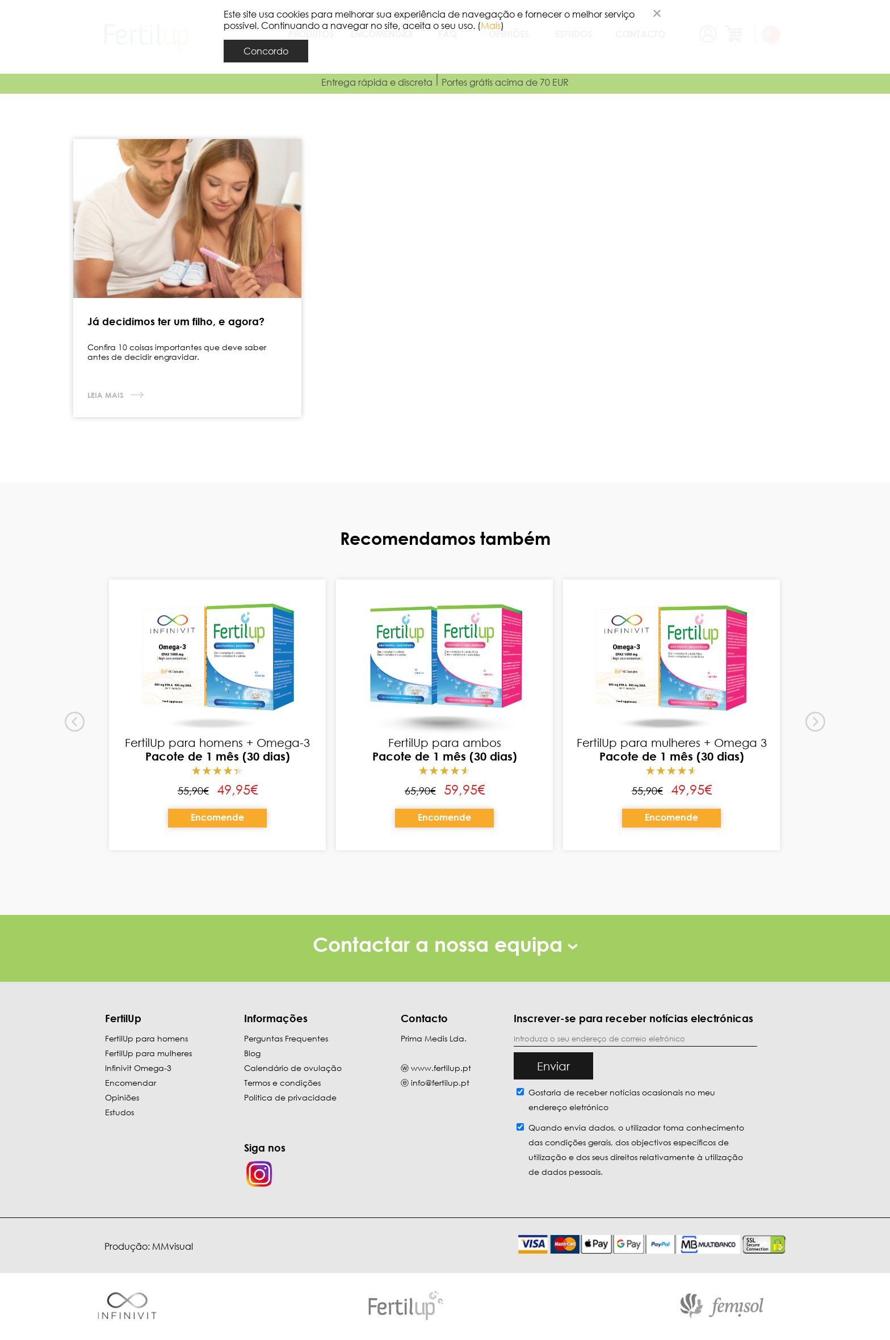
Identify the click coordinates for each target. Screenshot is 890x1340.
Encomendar (130, 1082)
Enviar (553, 1066)
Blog (252, 1053)
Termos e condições (282, 1082)
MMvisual (172, 1246)
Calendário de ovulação (293, 1068)
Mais (491, 25)
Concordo (266, 51)
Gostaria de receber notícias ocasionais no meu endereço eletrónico (621, 1099)
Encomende (217, 817)
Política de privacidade (290, 1097)
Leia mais (106, 395)
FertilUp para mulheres (148, 1053)
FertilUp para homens (146, 1038)
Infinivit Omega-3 (138, 1068)
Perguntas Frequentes (286, 1038)
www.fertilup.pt (441, 1068)
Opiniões (122, 1097)
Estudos (119, 1112)
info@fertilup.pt (440, 1082)
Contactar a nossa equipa (445, 944)
